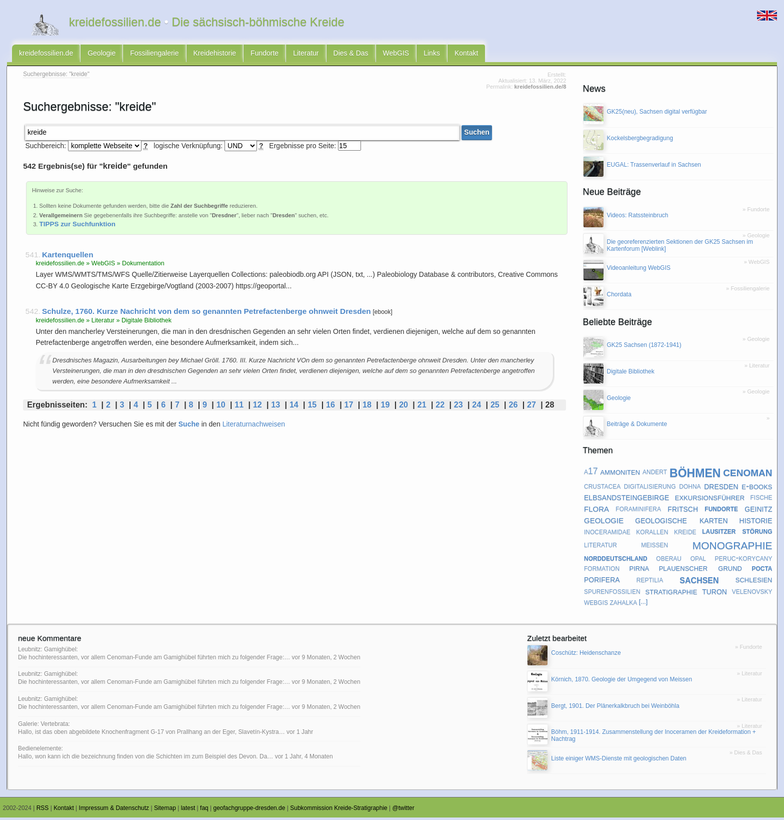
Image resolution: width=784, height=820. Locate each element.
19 (385, 407)
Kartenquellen (68, 256)
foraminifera (638, 510)
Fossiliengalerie (154, 54)
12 (257, 407)
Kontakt (466, 54)
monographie (732, 546)
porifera (602, 581)
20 (403, 407)
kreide (685, 533)
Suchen (477, 135)
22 (440, 407)
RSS (42, 809)
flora (596, 510)
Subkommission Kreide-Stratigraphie (339, 809)
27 (531, 407)
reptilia (649, 581)
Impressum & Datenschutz (114, 809)
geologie (604, 522)
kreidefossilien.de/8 (540, 89)
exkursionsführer (709, 499)
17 (349, 407)
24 (476, 407)
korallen (652, 533)
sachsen (699, 581)
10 (221, 407)
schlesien (754, 581)
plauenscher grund (700, 570)
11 (239, 407)
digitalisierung (650, 488)
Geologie (102, 54)
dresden (721, 487)
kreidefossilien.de (46, 54)
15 (312, 407)
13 (275, 407)
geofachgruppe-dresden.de (250, 809)
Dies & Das (351, 54)
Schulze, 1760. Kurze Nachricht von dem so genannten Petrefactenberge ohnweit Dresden (206, 313)
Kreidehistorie (215, 54)
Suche (189, 426)
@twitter (403, 809)
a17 (591, 474)
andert (654, 474)
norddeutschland (616, 560)
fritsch (683, 510)
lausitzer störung (737, 533)
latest (188, 809)
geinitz (758, 510)
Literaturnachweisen (253, 426)
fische (761, 499)
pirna (640, 570)
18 (367, 407)
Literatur (305, 54)
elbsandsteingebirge (626, 498)
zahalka (624, 604)
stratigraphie (672, 593)
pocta (762, 570)
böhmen (695, 474)
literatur (600, 546)
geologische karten (681, 521)
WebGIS (396, 54)
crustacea (602, 488)
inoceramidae (607, 533)
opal (698, 560)
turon (714, 592)
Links (432, 54)
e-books (757, 488)
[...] (643, 603)
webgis (596, 604)
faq (204, 809)
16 (330, 407)
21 (422, 407)
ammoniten (620, 473)
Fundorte (264, 54)
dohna (689, 488)
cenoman (747, 473)
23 (458, 407)
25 (495, 407)
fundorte (721, 510)
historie (756, 521)
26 (513, 407)
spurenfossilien (612, 593)
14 (294, 407)
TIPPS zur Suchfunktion (78, 226)
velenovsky (752, 593)
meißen (654, 546)
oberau (669, 560)
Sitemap (165, 809)
